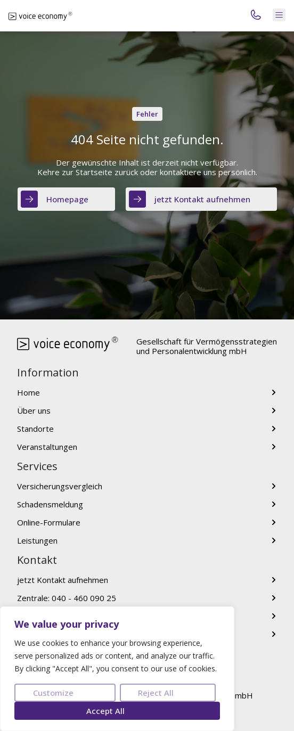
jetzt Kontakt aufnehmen (62, 579)
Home (28, 392)
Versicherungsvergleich (59, 486)
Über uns (34, 410)
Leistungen (37, 540)
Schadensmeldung (50, 504)
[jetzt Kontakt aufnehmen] (274, 580)
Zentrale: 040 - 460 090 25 (66, 598)
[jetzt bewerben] (274, 634)
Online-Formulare (48, 522)
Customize (53, 692)
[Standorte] (274, 428)
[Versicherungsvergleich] (274, 486)
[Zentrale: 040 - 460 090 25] (274, 598)
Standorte (35, 428)
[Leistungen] (274, 540)
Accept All (105, 710)
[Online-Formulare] (274, 522)
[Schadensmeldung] (274, 504)
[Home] (274, 392)
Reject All (156, 692)
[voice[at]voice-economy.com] (274, 616)
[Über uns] (274, 410)
